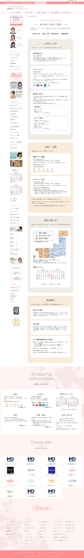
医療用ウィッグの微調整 (13, 246)
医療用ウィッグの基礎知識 (13, 238)
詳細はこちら (23, 425)
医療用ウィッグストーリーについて (15, 234)
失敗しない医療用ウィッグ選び (14, 242)
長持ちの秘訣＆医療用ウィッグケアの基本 (14, 250)
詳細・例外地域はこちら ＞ (16, 24)
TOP (27, 16)
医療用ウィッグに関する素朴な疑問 (13, 254)
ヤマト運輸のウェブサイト (44, 259)
